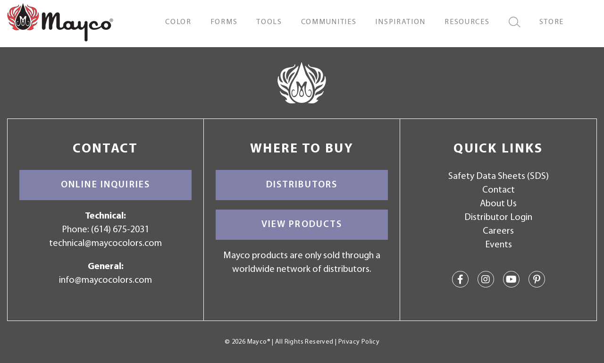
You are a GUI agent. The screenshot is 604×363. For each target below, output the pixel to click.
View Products (302, 224)
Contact (498, 190)
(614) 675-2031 (120, 230)
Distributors (302, 185)
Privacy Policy (358, 342)
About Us (498, 204)
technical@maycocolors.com (105, 243)
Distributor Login (498, 217)
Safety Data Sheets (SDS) (498, 176)
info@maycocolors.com (105, 280)
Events (498, 245)
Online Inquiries (105, 185)
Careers (498, 231)
